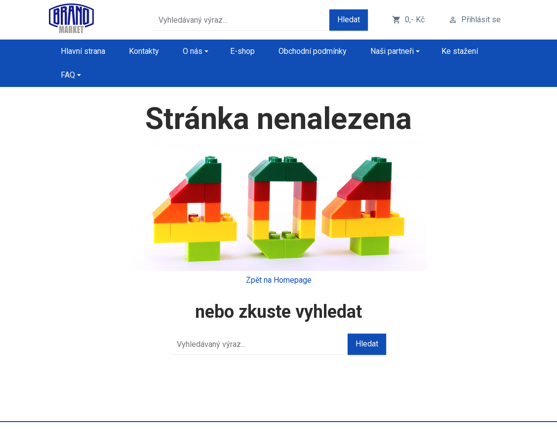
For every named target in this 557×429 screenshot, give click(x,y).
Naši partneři (392, 51)
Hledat (348, 19)
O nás (192, 51)
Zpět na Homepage (279, 280)
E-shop (242, 51)
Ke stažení (459, 51)
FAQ (68, 75)
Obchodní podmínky (312, 51)
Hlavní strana (83, 51)
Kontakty (144, 51)
